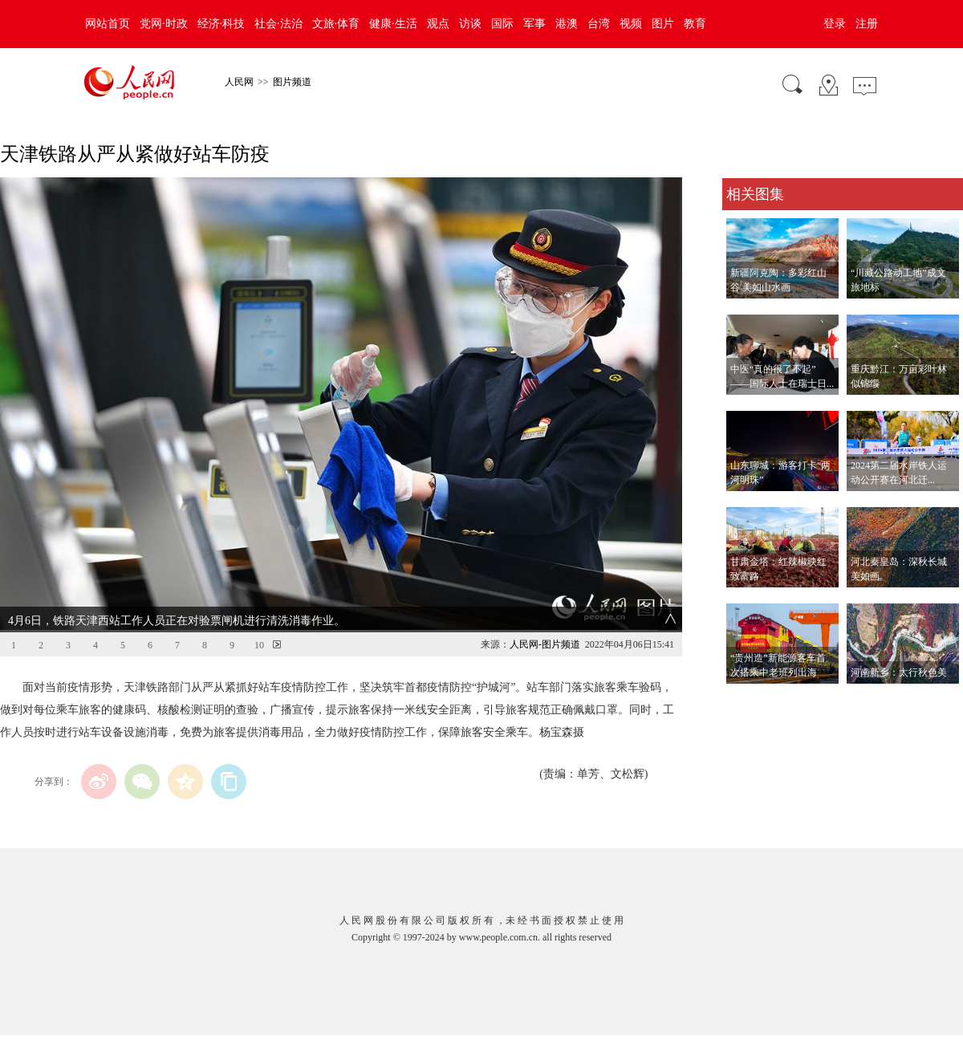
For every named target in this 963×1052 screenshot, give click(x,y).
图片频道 (292, 81)
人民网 (239, 81)
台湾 (598, 24)
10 (259, 645)
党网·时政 (164, 24)
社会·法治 (278, 24)
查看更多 (744, 700)
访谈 (470, 24)
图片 (663, 24)
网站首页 (107, 24)
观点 (438, 24)
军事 (534, 24)
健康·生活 (393, 24)
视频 (631, 24)
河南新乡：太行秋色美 (899, 672)
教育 (695, 24)
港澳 (566, 24)
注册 (866, 24)
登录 (834, 24)
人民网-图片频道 (545, 644)
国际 (502, 24)
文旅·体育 (336, 24)
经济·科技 (221, 24)
